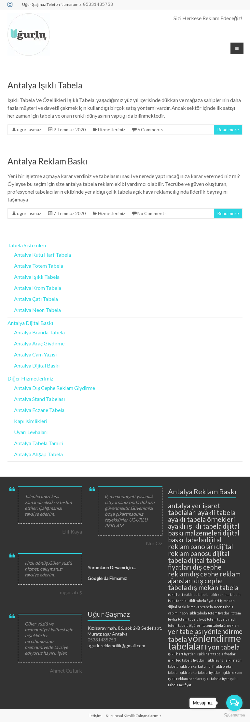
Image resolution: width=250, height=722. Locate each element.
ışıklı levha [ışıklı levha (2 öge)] (215, 660)
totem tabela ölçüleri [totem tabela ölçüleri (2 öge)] (184, 625)
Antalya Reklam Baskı (47, 161)
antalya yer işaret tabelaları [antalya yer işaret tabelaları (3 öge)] (194, 508)
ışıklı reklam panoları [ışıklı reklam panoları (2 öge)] (185, 679)
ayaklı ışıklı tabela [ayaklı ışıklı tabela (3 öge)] (195, 526)
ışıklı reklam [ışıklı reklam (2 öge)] (232, 672)
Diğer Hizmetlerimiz (30, 378)
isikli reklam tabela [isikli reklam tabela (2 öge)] (225, 594)
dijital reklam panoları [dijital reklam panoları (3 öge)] (195, 542)
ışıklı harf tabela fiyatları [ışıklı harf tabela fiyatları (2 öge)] (217, 654)
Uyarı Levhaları (31, 432)
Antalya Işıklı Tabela (44, 85)
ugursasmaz (29, 129)
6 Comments (150, 129)
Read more (228, 129)
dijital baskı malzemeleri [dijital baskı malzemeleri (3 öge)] (204, 529)
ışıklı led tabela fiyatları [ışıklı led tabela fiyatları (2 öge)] (186, 660)
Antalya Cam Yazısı (35, 354)
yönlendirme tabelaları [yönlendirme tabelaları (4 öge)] (204, 641)
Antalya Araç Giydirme (39, 343)
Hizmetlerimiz (111, 129)
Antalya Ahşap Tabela (38, 454)
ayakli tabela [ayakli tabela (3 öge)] (216, 512)
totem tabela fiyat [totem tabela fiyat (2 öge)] (192, 619)
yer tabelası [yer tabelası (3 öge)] (185, 631)
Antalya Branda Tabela (39, 332)
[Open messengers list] (234, 703)
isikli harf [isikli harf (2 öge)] (175, 594)
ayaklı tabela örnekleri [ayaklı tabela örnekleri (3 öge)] (201, 519)
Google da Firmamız (107, 578)
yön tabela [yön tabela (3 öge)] (224, 647)
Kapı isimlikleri (30, 421)
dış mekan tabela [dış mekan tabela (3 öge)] (213, 587)
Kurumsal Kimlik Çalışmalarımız (133, 715)
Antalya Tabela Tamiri (38, 443)
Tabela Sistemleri (26, 245)
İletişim (95, 715)
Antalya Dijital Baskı (30, 323)
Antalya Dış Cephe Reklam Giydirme (54, 388)
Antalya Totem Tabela (38, 266)
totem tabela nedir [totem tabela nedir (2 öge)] (222, 619)
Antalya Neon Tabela (37, 310)
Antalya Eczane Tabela (39, 410)
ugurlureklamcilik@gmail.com (116, 645)
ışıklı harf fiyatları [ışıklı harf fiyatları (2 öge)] (182, 654)
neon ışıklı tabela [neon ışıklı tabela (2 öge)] (193, 613)
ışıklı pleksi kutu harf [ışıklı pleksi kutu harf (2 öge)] (196, 666)
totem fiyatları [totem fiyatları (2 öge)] (219, 613)
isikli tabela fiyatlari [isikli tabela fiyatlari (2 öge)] (203, 601)
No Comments (152, 213)
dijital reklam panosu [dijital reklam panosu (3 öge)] (200, 549)
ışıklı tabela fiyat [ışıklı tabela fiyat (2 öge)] (216, 679)
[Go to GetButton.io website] (234, 715)
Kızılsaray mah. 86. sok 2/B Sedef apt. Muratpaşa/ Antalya (125, 631)
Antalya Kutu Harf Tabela (42, 254)
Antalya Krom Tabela (37, 288)
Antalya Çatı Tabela (36, 299)
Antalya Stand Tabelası (39, 399)
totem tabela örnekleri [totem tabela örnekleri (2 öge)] (220, 625)
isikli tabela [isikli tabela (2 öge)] (177, 601)
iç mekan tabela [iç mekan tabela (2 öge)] (200, 607)
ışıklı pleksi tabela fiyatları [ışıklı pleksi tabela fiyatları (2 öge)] (200, 672)
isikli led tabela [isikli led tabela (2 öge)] (196, 594)
